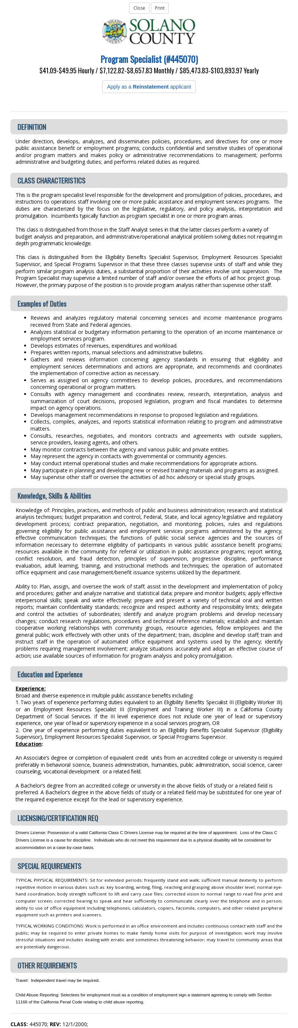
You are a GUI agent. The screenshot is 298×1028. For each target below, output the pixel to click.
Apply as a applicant (149, 87)
